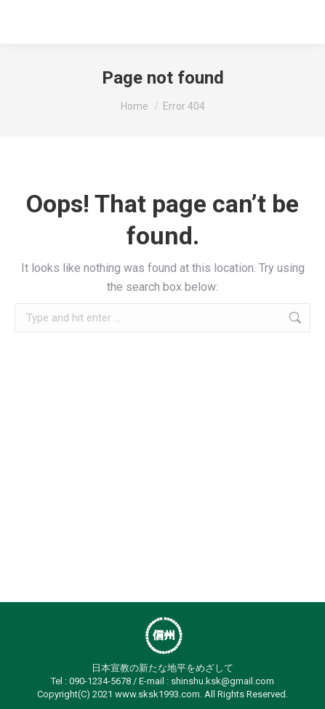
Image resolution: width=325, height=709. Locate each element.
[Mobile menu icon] (293, 22)
